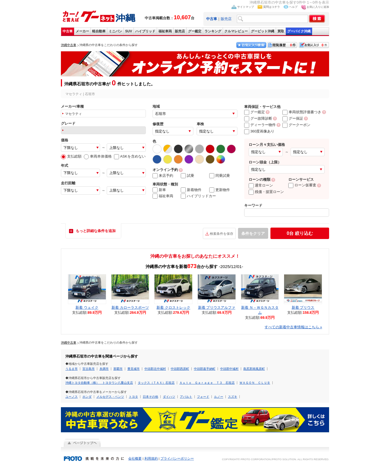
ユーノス (71, 396)
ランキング (212, 31)
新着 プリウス (303, 307)
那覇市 (118, 368)
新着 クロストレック (173, 307)
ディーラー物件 (260, 125)
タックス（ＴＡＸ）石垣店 (156, 382)
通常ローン (261, 185)
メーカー (82, 31)
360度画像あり (259, 131)
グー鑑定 (194, 31)
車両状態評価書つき (301, 112)
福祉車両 (165, 31)
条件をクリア (253, 233)
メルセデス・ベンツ (110, 396)
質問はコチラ (271, 6)
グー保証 (292, 118)
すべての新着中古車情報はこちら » (293, 327)
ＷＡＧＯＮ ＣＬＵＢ (254, 382)
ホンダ (87, 396)
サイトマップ (245, 6)
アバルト (186, 396)
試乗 (187, 175)
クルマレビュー (236, 31)
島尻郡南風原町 (254, 368)
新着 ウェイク (86, 307)
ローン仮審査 (302, 185)
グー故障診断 (258, 118)
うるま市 (71, 368)
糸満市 (104, 368)
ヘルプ (293, 6)
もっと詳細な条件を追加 (96, 231)
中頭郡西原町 (180, 368)
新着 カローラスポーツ (130, 307)
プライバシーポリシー (177, 458)
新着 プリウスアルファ (217, 307)
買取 (280, 31)
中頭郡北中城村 (155, 368)
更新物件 (219, 189)
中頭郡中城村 (229, 368)
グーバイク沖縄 (299, 31)
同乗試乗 (219, 175)
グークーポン (296, 125)
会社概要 (135, 458)
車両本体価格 (98, 156)
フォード (203, 396)
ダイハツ (169, 396)
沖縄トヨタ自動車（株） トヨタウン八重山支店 (99, 382)
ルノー (218, 396)
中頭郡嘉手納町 (204, 368)
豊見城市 (133, 368)
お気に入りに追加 (318, 6)
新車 (159, 189)
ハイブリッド (145, 31)
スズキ (232, 396)
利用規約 (151, 458)
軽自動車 (99, 31)
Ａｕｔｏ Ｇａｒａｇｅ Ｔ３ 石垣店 (207, 382)
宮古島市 (88, 368)
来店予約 (163, 175)
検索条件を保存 (221, 234)
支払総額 (71, 156)
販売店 (226, 19)
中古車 (68, 31)
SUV (128, 31)
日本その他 (150, 396)
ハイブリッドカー (198, 196)
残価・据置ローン (266, 192)
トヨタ (133, 396)
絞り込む (300, 233)
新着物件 (191, 189)
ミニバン (115, 31)
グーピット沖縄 (262, 31)
